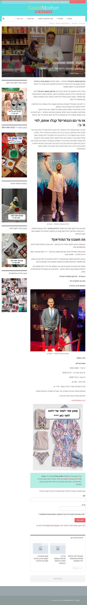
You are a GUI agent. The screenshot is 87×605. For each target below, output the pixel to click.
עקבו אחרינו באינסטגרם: (18, 273)
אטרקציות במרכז (59, 62)
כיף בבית (34, 18)
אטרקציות (70, 62)
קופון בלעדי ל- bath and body (14, 127)
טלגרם (77, 479)
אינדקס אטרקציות (76, 544)
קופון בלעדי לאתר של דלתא (16, 82)
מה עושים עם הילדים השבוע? (57, 544)
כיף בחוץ (23, 18)
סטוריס (64, 18)
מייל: (72, 507)
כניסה (32, 2)
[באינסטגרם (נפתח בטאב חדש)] (81, 247)
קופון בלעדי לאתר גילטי (18, 228)
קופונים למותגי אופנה (19, 183)
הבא (75, 568)
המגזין (74, 18)
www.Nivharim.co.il (78, 400)
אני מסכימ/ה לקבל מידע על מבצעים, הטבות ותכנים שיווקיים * (61, 514)
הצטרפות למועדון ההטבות (43, 2)
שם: (83, 496)
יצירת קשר (56, 2)
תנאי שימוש (63, 2)
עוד (13, 18)
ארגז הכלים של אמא (49, 18)
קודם (80, 568)
